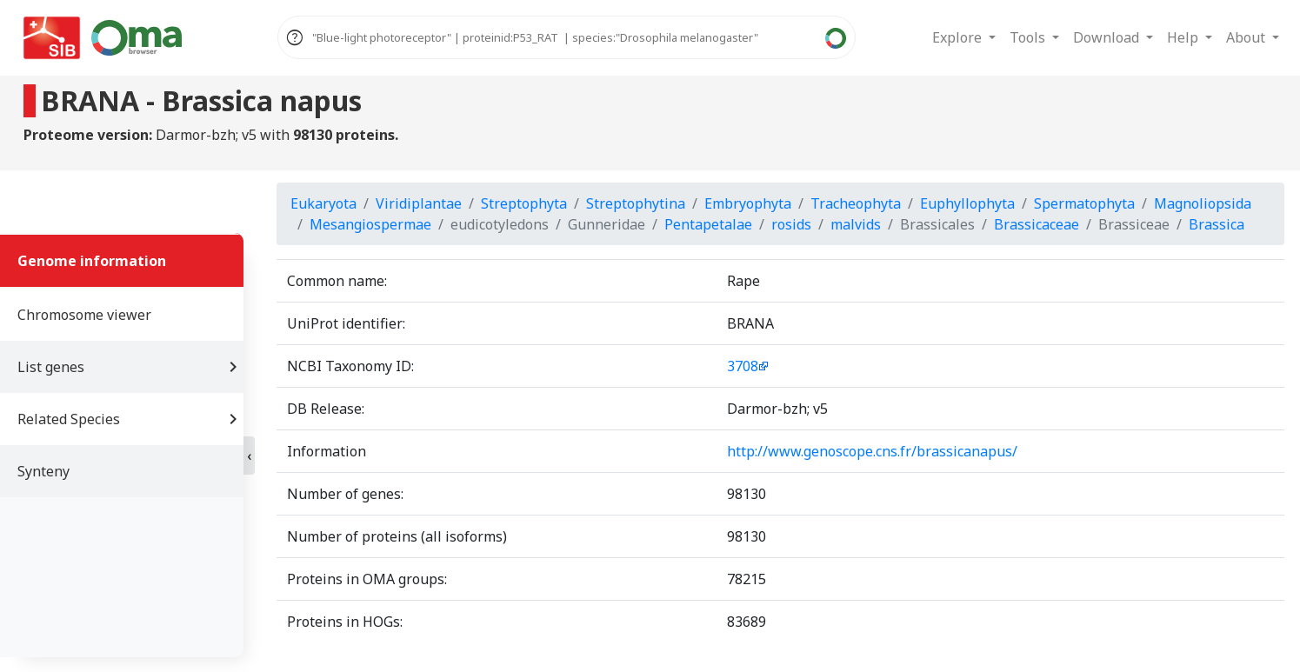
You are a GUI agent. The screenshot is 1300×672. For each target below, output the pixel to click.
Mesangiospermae (370, 224)
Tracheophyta (855, 203)
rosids (791, 224)
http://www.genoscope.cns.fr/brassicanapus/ (872, 451)
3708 (742, 366)
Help (1184, 37)
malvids (855, 224)
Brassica (1216, 224)
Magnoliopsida (1202, 203)
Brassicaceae (1036, 224)
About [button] (1247, 37)
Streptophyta (524, 203)
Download (1108, 37)
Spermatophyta (1084, 203)
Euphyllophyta (967, 203)
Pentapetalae (708, 224)
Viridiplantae (419, 203)
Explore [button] (958, 37)
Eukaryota (323, 203)
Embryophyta (747, 203)
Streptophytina (635, 203)
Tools (1029, 37)
